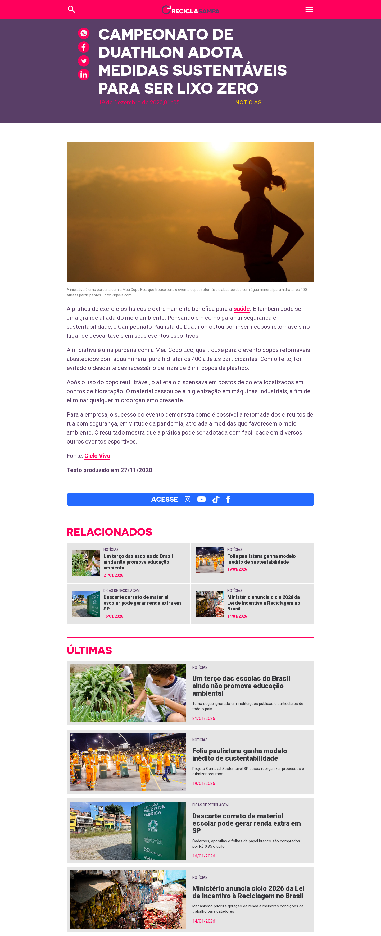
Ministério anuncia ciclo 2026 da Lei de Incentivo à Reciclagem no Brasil (263, 602)
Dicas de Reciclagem (121, 590)
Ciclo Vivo (97, 456)
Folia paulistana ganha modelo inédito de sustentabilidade (261, 559)
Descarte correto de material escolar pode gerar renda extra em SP (142, 602)
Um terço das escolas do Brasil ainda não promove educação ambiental (138, 561)
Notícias (248, 102)
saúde (242, 308)
